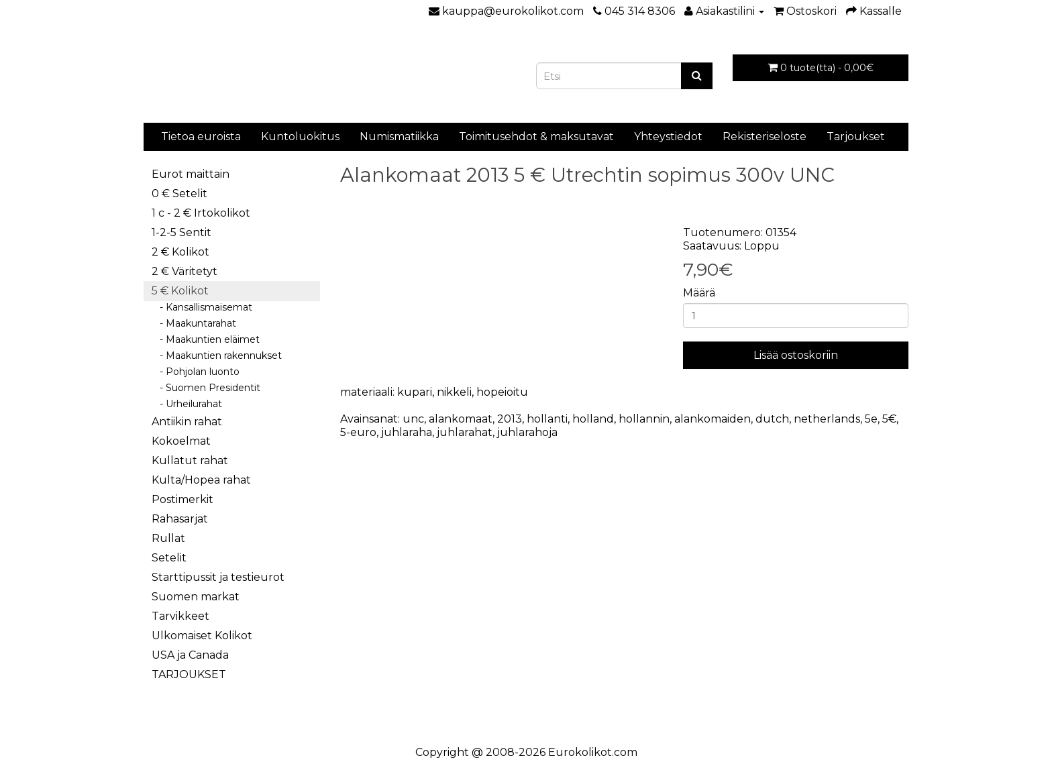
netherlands (827, 419)
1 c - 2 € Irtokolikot (201, 213)
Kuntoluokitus (300, 136)
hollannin (644, 419)
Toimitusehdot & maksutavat (536, 136)
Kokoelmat (181, 441)
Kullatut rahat (190, 460)
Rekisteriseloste (764, 136)
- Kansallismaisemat (202, 307)
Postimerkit (182, 499)
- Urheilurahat (187, 404)
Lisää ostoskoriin (795, 355)
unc (413, 419)
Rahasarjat (180, 518)
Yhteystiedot (668, 136)
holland (593, 419)
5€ (889, 419)
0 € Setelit (179, 193)
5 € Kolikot (180, 290)
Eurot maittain (190, 174)
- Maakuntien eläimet (206, 339)
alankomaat (460, 419)
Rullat (168, 538)
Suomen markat (196, 596)
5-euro (358, 432)
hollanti (547, 419)
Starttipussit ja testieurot (218, 577)
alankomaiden (712, 419)
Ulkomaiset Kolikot (202, 635)
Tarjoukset (856, 136)
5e (871, 419)
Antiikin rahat (187, 421)
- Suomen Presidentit (206, 388)
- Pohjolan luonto (196, 372)
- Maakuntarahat (194, 323)
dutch (772, 419)
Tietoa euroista (201, 136)
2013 (509, 419)
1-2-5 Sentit (181, 232)
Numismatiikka (399, 136)
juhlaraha (406, 432)
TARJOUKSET (189, 674)
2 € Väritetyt (184, 271)
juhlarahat (464, 432)
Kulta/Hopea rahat (201, 480)
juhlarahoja (527, 432)
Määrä (699, 292)
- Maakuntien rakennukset (217, 355)
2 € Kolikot (180, 251)
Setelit (169, 557)
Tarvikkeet (180, 616)
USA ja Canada (190, 655)
